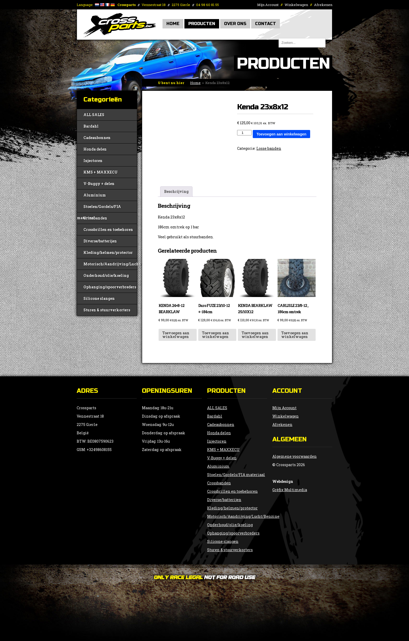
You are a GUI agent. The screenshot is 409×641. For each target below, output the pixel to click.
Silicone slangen (99, 298)
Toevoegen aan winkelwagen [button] (175, 334)
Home (172, 23)
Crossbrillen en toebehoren (108, 229)
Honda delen (95, 149)
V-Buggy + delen (99, 183)
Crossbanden (95, 218)
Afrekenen (323, 4)
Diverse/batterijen (100, 241)
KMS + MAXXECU (100, 172)
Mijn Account (268, 4)
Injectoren (93, 160)
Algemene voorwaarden (294, 456)
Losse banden (268, 148)
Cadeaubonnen (97, 137)
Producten (201, 23)
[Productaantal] (244, 132)
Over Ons (235, 23)
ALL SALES (93, 114)
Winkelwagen (296, 4)
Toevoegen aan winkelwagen (281, 134)
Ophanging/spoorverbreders (109, 286)
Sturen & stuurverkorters (106, 309)
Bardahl (91, 126)
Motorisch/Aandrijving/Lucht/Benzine (110, 264)
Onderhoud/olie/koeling (106, 275)
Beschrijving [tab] (176, 191)
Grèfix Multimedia (289, 489)
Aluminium (94, 195)
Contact (265, 23)
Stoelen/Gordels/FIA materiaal (99, 208)
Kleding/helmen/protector (108, 252)
